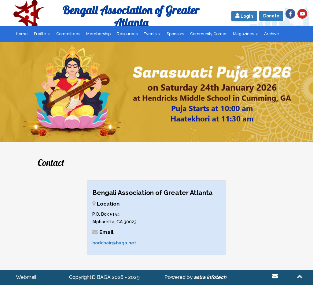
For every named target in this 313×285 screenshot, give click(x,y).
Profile (42, 33)
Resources (127, 33)
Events (152, 33)
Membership (98, 33)
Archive (271, 33)
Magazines (245, 33)
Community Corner (208, 33)
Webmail (26, 277)
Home (22, 33)
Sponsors (175, 33)
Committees (68, 33)
